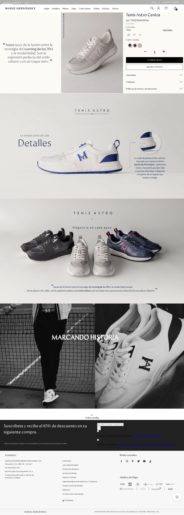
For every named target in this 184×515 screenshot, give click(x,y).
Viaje (73, 9)
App (27, 3)
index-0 (63, 14)
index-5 (63, 24)
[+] (163, 51)
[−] (145, 51)
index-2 (63, 18)
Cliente (7, 3)
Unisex (65, 9)
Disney (115, 9)
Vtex (157, 511)
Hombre (56, 9)
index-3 (63, 20)
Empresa (17, 3)
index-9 (63, 33)
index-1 (63, 16)
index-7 (63, 28)
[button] (128, 35)
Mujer (46, 9)
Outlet (96, 9)
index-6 (63, 26)
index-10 (63, 35)
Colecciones (85, 9)
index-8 (63, 30)
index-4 (63, 22)
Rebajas (106, 9)
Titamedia (142, 511)
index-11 (63, 37)
